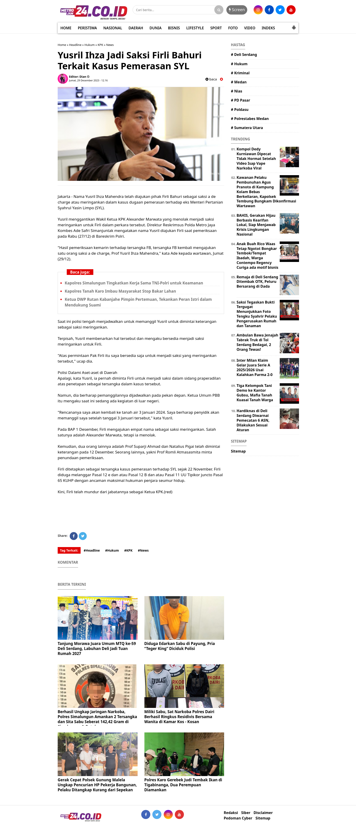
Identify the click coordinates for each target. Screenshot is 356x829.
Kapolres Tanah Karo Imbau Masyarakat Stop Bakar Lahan (120, 291)
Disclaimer (263, 812)
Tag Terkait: (69, 550)
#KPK (128, 550)
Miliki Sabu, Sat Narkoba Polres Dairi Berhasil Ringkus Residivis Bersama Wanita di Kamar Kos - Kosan (179, 716)
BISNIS (174, 27)
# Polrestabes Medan (250, 118)
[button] (294, 25)
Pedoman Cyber (238, 818)
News (110, 45)
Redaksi (231, 812)
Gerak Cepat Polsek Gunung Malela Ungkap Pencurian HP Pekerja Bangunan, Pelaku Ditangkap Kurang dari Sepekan (97, 784)
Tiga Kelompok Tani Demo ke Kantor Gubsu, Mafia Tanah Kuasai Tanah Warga (255, 392)
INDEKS (268, 27)
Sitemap (238, 451)
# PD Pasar (240, 100)
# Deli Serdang (244, 54)
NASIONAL (112, 27)
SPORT (216, 27)
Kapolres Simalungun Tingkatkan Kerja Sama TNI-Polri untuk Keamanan (134, 283)
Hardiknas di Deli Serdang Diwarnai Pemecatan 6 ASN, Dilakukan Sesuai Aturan (253, 420)
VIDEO (249, 27)
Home (62, 45)
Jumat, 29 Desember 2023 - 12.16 (88, 80)
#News (143, 550)
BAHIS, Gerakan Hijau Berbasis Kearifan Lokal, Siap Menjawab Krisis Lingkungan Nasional (256, 225)
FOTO (233, 27)
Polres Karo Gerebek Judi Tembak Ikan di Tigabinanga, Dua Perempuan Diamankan (183, 784)
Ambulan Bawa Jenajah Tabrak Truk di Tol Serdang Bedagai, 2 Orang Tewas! (257, 342)
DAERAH (136, 27)
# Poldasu (239, 109)
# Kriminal (240, 72)
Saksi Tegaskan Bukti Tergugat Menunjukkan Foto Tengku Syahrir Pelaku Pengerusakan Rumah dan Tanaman (257, 314)
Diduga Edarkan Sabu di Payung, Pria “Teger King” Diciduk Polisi (179, 646)
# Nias (236, 91)
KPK (100, 45)
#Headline (92, 550)
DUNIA (156, 27)
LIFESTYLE (195, 27)
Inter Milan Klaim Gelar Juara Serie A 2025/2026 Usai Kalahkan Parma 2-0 (254, 367)
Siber (245, 812)
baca (211, 79)
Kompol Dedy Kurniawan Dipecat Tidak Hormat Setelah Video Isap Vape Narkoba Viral (256, 158)
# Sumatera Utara (247, 127)
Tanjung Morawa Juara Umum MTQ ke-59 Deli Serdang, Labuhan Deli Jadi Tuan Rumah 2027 (97, 648)
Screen (237, 9)
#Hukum (112, 550)
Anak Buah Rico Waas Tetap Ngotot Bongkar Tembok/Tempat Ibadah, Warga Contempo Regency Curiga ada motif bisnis (257, 255)
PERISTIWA (87, 27)
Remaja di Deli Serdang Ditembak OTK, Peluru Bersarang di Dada (257, 281)
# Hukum (239, 63)
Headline (75, 45)
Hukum (89, 45)
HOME (65, 27)
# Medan (239, 82)
